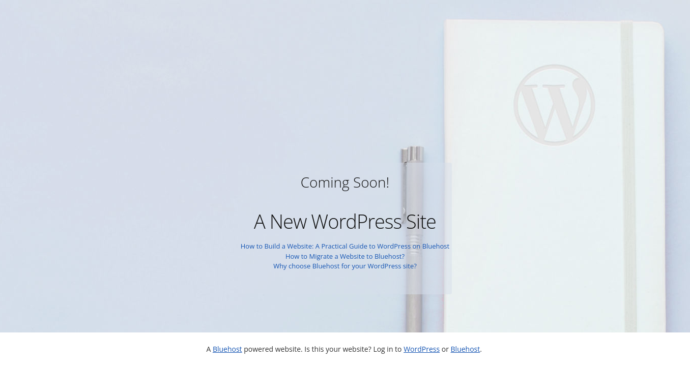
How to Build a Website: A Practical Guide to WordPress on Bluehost (345, 246)
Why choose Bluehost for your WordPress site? (345, 265)
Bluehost (227, 349)
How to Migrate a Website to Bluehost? (345, 256)
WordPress (422, 349)
